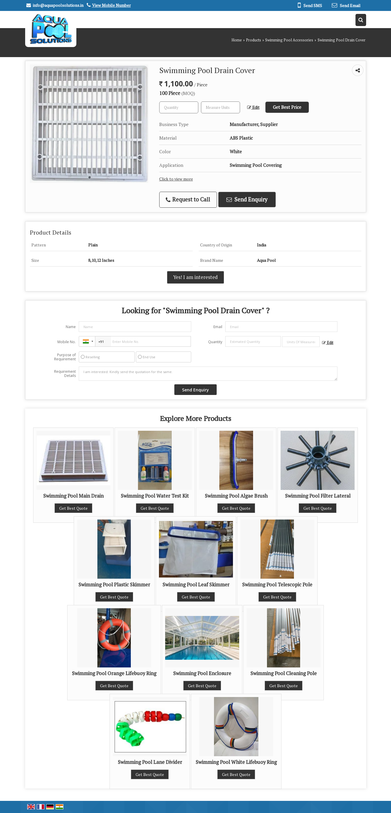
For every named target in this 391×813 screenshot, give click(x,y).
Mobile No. (66, 341)
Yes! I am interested (195, 277)
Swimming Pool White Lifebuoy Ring (236, 762)
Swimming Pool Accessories (289, 40)
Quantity (215, 341)
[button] (111, 5)
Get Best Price (287, 107)
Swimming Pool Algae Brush (236, 496)
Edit (253, 107)
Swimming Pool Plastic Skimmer (114, 584)
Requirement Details (65, 374)
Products (253, 40)
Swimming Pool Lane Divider (150, 762)
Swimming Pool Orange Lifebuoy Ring (114, 673)
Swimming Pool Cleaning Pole (283, 673)
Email (217, 326)
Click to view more (176, 179)
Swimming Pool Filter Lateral (317, 496)
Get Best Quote (73, 508)
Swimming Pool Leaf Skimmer (195, 584)
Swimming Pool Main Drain (73, 496)
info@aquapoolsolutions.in (58, 5)
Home (236, 40)
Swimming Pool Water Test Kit (155, 496)
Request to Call (188, 199)
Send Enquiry (246, 199)
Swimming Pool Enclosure (202, 673)
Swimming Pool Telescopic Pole (277, 584)
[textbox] (220, 107)
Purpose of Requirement (65, 357)
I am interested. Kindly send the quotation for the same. (208, 374)
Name (71, 326)
